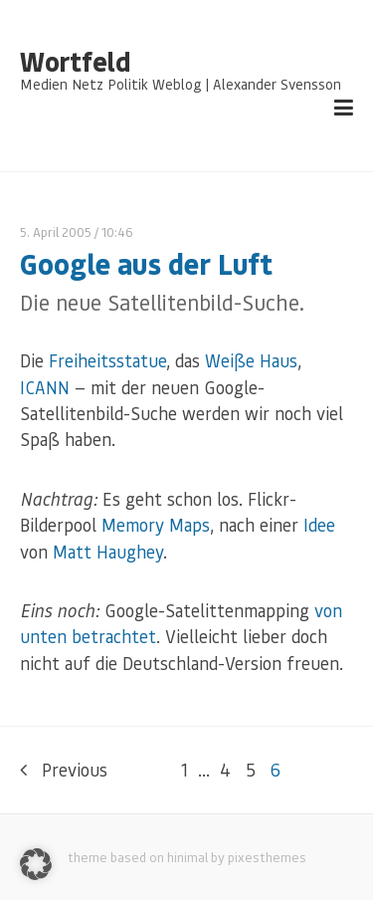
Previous (63, 770)
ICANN (45, 387)
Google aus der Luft (146, 263)
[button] (36, 864)
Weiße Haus (251, 360)
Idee (319, 525)
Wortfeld (75, 62)
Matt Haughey (108, 551)
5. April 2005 (56, 231)
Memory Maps (155, 525)
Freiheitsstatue (107, 360)
